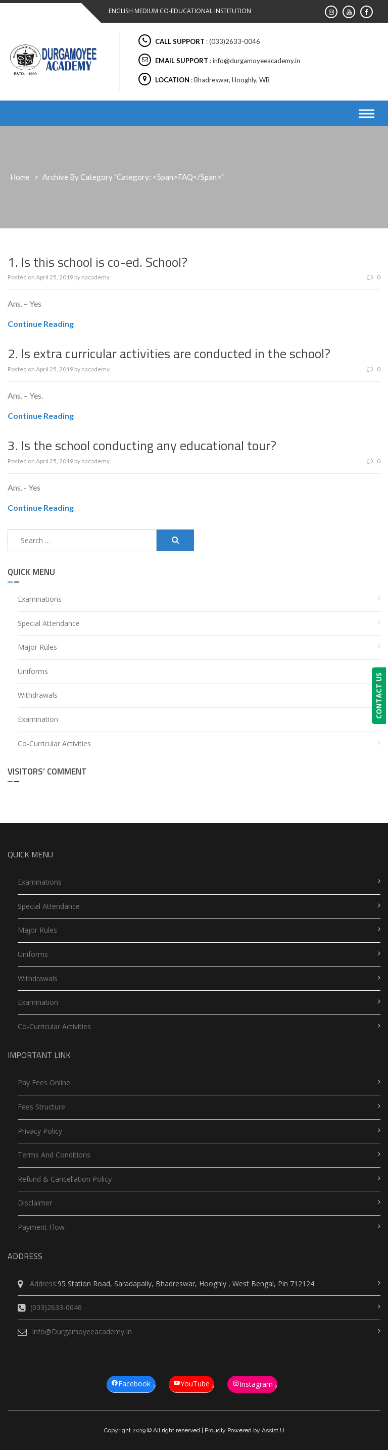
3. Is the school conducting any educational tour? (142, 445)
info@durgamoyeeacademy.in (75, 1332)
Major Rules (37, 647)
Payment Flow (41, 1227)
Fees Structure (41, 1106)
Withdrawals (38, 695)
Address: (38, 1284)
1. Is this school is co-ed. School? (97, 262)
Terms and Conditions (54, 1154)
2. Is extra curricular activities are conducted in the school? (169, 353)
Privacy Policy (40, 1131)
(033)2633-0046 (50, 1307)
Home (20, 176)
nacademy (95, 277)
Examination (38, 719)
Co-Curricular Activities (54, 743)
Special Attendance (49, 623)
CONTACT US (380, 695)
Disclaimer (35, 1202)
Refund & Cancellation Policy (65, 1179)
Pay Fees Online (44, 1082)
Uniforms (33, 671)
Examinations (40, 599)
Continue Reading (41, 323)
